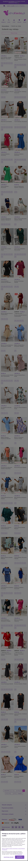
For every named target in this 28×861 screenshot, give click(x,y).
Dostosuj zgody (9, 857)
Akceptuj (19, 857)
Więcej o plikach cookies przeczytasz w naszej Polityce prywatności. (13, 849)
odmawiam (19, 854)
